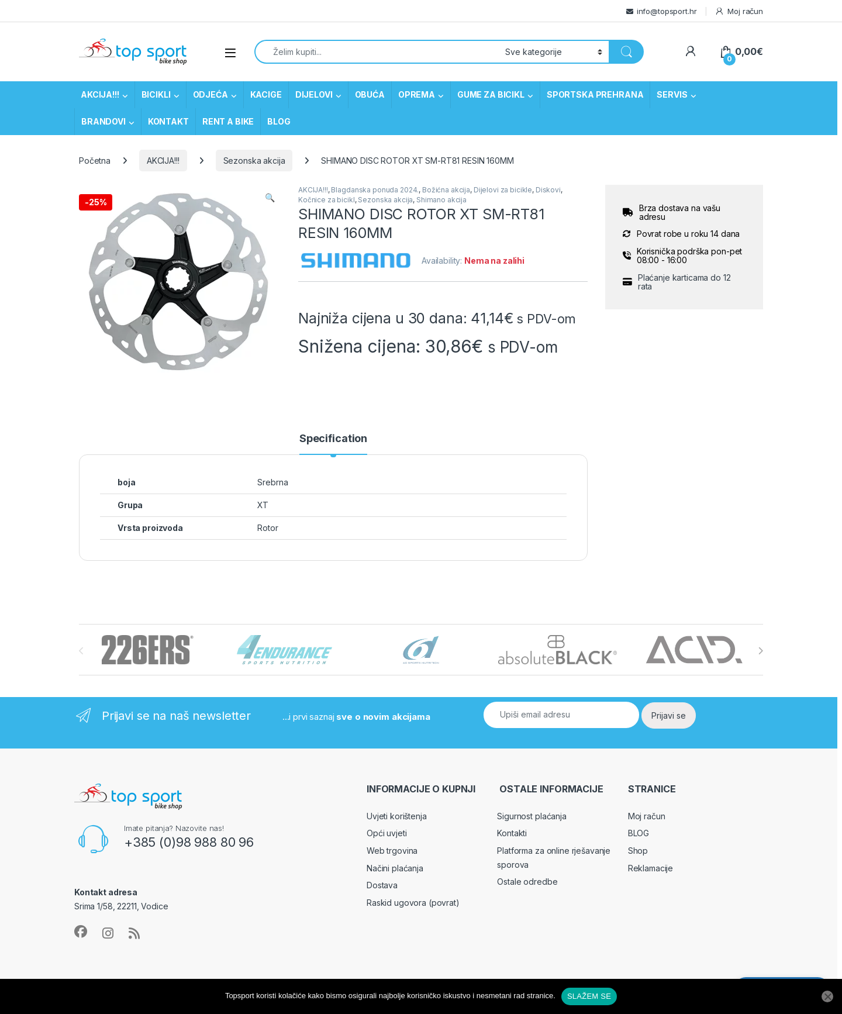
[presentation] (760, 651)
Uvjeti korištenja (397, 816)
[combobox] (376, 52)
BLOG (278, 121)
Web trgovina (392, 851)
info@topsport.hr (667, 11)
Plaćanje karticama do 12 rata (684, 282)
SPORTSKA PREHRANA (595, 94)
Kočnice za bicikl (326, 199)
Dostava (382, 885)
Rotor (267, 528)
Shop (638, 851)
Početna (95, 160)
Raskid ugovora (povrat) (413, 903)
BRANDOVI (103, 121)
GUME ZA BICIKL (490, 94)
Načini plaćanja (395, 868)
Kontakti (512, 833)
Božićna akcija (446, 189)
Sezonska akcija (254, 160)
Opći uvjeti (386, 833)
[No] (827, 996)
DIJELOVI (314, 94)
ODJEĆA (210, 94)
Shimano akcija (441, 199)
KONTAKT (168, 121)
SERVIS (672, 94)
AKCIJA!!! (100, 94)
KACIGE (266, 94)
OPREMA (416, 94)
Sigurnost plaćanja (531, 816)
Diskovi (548, 189)
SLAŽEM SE (589, 996)
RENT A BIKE (228, 121)
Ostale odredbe (527, 882)
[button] (270, 198)
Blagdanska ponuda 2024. (375, 189)
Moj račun (739, 11)
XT (262, 505)
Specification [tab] (333, 438)
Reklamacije (650, 868)
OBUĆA (370, 94)
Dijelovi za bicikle (503, 189)
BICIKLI (156, 94)
